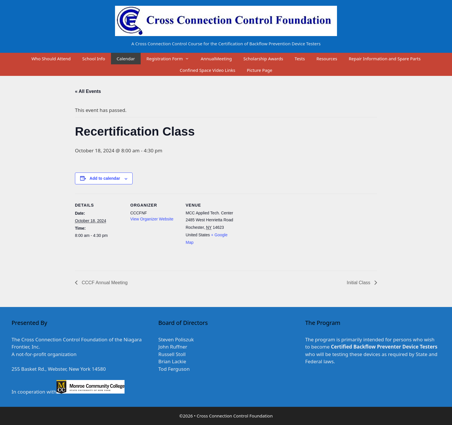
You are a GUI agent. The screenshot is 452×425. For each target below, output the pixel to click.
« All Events (88, 91)
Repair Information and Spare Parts (385, 58)
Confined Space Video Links (207, 70)
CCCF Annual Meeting (104, 282)
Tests (300, 58)
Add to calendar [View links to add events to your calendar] (105, 178)
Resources (327, 58)
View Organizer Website (152, 219)
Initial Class (359, 282)
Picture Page (259, 70)
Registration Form (170, 58)
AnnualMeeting (216, 58)
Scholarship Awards (263, 58)
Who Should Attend (51, 58)
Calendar (126, 58)
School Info (93, 58)
